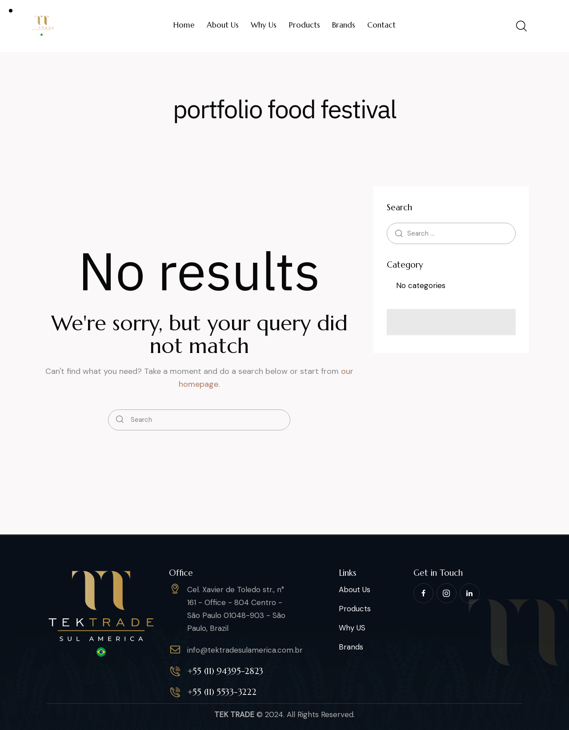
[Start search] (120, 420)
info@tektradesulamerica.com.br (245, 650)
